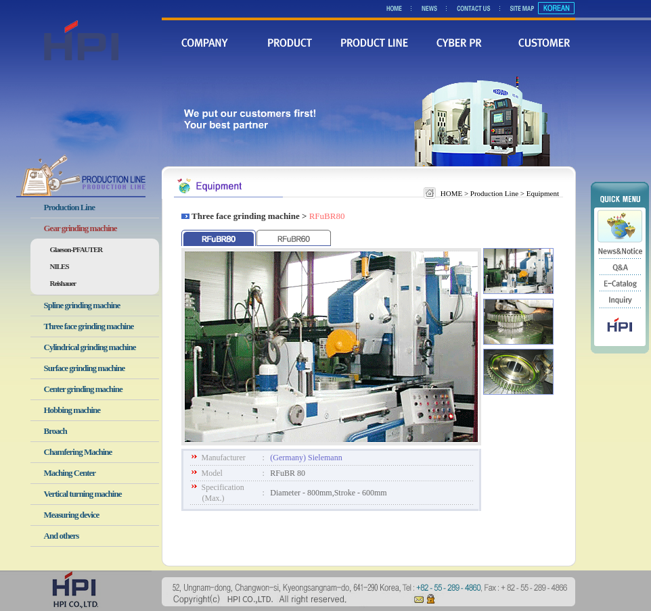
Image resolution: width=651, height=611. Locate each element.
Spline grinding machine (82, 305)
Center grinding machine (83, 389)
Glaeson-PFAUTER (76, 249)
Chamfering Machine (78, 452)
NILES (59, 266)
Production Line (69, 207)
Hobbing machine (72, 410)
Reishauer (63, 283)
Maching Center (70, 473)
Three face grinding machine (89, 326)
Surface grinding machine (84, 368)
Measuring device (71, 515)
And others (61, 536)
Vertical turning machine (83, 494)
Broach (55, 431)
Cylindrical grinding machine (90, 347)
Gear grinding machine (80, 228)
